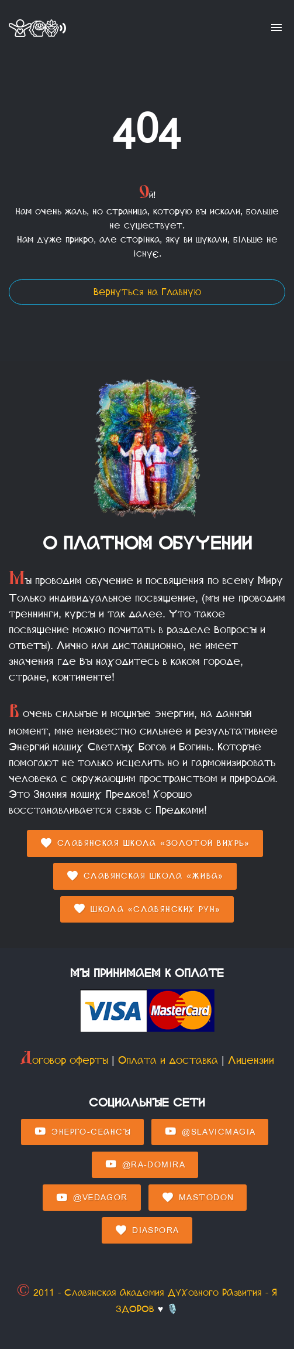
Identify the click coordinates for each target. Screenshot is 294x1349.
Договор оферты (64, 1060)
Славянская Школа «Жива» (145, 876)
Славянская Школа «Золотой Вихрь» (145, 843)
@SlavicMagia (209, 1131)
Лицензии (251, 1060)
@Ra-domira (145, 1164)
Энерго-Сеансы (82, 1131)
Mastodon (197, 1197)
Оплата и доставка (168, 1060)
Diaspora (147, 1230)
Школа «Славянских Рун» (147, 909)
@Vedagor (91, 1197)
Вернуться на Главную (147, 292)
